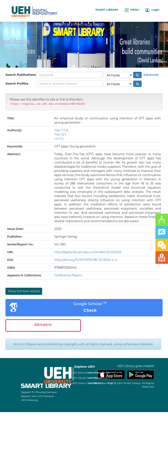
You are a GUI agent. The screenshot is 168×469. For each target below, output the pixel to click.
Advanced (150, 75)
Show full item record (23, 291)
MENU (132, 10)
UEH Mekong (29, 400)
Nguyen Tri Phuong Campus (39, 392)
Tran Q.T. (60, 134)
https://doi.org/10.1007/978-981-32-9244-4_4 (85, 260)
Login (152, 10)
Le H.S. (59, 138)
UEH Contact (101, 372)
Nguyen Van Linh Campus (37, 396)
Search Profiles (16, 83)
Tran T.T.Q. (61, 130)
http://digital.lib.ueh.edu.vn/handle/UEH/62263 (87, 252)
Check (90, 310)
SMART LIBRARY (106, 9)
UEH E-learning (102, 383)
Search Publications (20, 75)
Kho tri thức (100, 377)
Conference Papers (68, 275)
